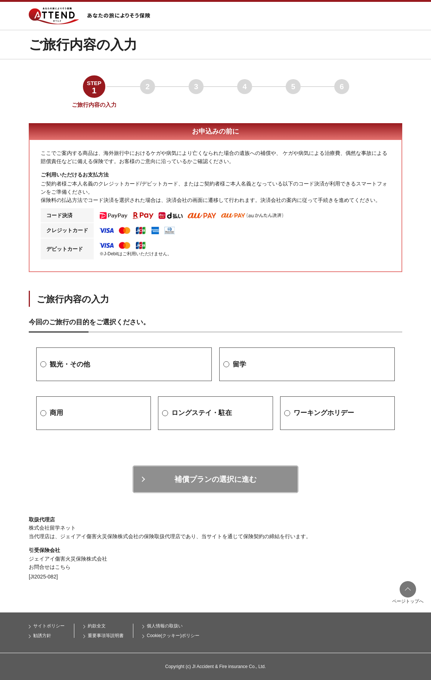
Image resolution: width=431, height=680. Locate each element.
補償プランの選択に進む (215, 479)
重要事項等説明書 (106, 635)
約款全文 (97, 625)
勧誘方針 (42, 635)
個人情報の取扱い (165, 625)
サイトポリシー (49, 625)
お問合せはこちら (50, 567)
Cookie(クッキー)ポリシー (173, 635)
